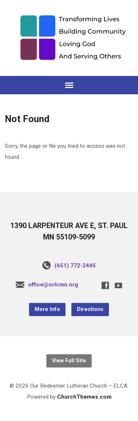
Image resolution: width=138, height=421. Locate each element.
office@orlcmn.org (53, 284)
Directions (90, 309)
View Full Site (69, 361)
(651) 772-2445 (75, 265)
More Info (47, 309)
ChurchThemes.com (84, 396)
